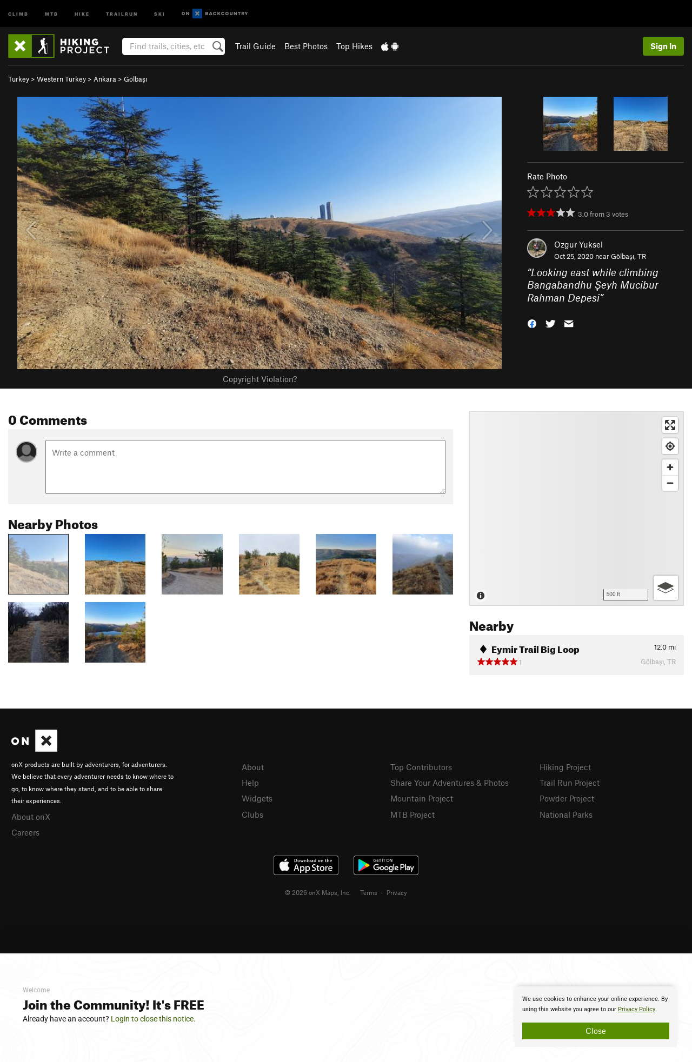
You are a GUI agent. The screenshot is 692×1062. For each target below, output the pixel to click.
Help (250, 782)
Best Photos (306, 46)
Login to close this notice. (153, 1018)
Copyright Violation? (260, 379)
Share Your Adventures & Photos (449, 782)
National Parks (566, 814)
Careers (25, 832)
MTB (51, 13)
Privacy (397, 892)
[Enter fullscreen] (670, 425)
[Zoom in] (670, 467)
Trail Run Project (570, 782)
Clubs (252, 814)
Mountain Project (421, 798)
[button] (532, 323)
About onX (30, 816)
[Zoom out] (670, 483)
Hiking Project (565, 767)
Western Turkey (61, 79)
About (253, 767)
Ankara (105, 79)
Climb (18, 13)
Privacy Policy (636, 1009)
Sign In (663, 46)
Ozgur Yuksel (578, 244)
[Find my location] (670, 446)
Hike (82, 13)
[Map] (576, 508)
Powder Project (567, 798)
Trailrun (122, 13)
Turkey (18, 79)
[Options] (666, 588)
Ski (159, 13)
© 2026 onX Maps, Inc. (318, 892)
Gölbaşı (135, 79)
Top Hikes (354, 46)
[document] (595, 1016)
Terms (368, 892)
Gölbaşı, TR (628, 256)
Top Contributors (421, 767)
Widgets (257, 798)
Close (595, 1031)
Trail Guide (255, 46)
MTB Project (412, 814)
